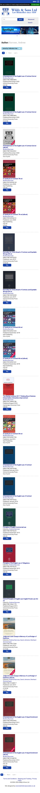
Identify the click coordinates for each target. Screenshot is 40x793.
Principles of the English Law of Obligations (16, 563)
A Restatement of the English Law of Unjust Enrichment (20, 717)
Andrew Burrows (8, 78)
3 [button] (23, 36)
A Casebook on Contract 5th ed (12, 434)
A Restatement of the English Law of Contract (17, 465)
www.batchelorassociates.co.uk (25, 786)
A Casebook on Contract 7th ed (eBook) (15, 214)
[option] (20, 30)
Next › (10, 53)
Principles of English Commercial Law (14, 527)
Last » (16, 53)
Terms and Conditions (10, 778)
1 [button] (17, 36)
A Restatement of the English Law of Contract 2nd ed (19, 76)
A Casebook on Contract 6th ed (12, 327)
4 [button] (26, 36)
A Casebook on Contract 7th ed (12, 178)
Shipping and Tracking (24, 778)
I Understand (35, 4)
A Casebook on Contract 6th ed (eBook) (15, 358)
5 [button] (29, 36)
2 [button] (20, 36)
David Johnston (25, 640)
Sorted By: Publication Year (10, 48)
